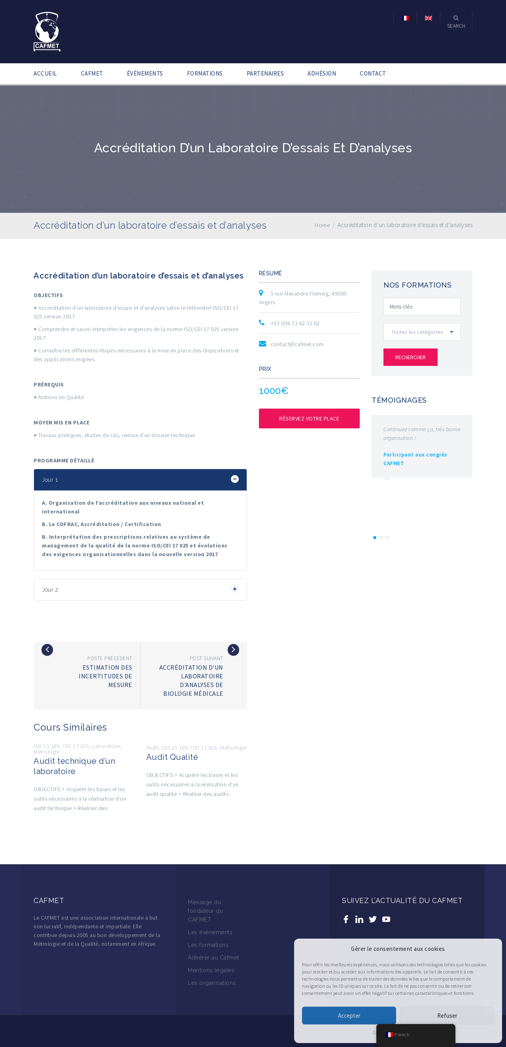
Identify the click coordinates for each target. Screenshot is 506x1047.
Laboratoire (106, 746)
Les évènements (210, 932)
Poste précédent (109, 658)
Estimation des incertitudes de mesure (105, 676)
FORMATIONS (205, 73)
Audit (152, 747)
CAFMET (92, 73)
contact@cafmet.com (297, 344)
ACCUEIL (45, 73)
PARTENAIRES (265, 73)
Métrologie (47, 751)
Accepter (349, 1015)
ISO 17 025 (76, 746)
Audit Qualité (172, 757)
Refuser (447, 1015)
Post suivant (206, 658)
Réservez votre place (309, 418)
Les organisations (212, 983)
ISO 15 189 (47, 746)
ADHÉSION (322, 73)
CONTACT (373, 73)
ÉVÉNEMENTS (145, 73)
